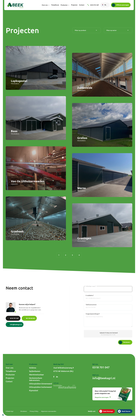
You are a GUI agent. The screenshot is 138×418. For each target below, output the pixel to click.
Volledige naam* (91, 286)
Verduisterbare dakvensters (35, 379)
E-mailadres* (90, 295)
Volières (32, 368)
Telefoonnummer (91, 304)
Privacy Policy (34, 411)
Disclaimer (23, 411)
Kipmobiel (33, 390)
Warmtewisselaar (36, 375)
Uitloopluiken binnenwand (40, 384)
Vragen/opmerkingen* (93, 314)
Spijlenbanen (34, 371)
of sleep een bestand (109, 333)
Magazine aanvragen (103, 397)
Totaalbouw (55, 5)
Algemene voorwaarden (48, 411)
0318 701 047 (93, 5)
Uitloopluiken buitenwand (40, 387)
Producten (65, 5)
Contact (81, 5)
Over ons (46, 5)
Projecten (74, 5)
